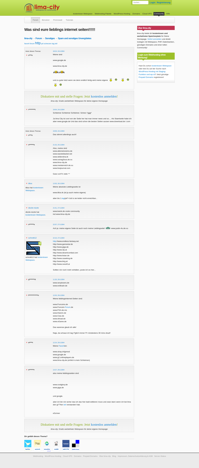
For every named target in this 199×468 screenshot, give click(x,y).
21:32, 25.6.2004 (59, 145)
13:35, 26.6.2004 (59, 183)
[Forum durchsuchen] (140, 2)
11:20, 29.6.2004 (59, 279)
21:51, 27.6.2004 (59, 208)
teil (56, 44)
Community (159, 14)
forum (32, 44)
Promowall (57, 20)
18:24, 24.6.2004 (59, 51)
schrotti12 (32, 238)
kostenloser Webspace (82, 14)
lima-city (28, 38)
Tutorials (69, 20)
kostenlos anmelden (104, 96)
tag (53, 44)
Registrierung (163, 2)
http (38, 43)
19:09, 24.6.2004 (59, 131)
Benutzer (45, 20)
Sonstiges (50, 38)
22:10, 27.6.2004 (59, 238)
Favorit (62, 346)
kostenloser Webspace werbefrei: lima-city (52, 8)
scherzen (47, 44)
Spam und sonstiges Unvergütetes (74, 38)
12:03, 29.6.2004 (59, 295)
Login (152, 2)
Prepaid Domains (146, 77)
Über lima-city (105, 456)
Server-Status (160, 456)
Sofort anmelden (155, 39)
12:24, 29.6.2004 (59, 342)
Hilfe (168, 14)
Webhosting (38, 456)
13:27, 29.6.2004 (59, 370)
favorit (26, 44)
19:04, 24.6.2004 (59, 109)
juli (42, 44)
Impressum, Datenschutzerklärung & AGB (135, 456)
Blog (114, 456)
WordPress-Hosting (122, 14)
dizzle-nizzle (33, 208)
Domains (136, 14)
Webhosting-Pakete (103, 14)
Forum (35, 20)
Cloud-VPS (147, 14)
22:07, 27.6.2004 (59, 224)
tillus (30, 183)
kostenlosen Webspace (35, 215)
